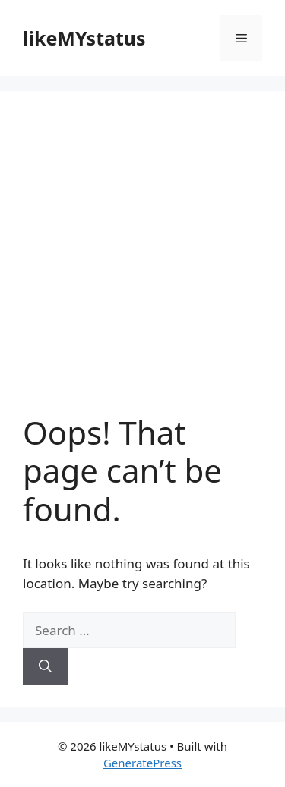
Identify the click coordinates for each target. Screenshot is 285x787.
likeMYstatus (84, 38)
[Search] (45, 666)
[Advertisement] (142, 263)
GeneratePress (142, 762)
